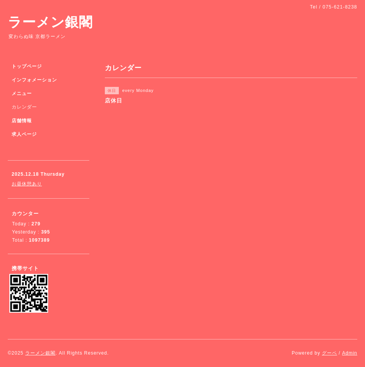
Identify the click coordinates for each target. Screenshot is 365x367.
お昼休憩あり (27, 184)
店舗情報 (22, 120)
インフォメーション (34, 80)
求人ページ (24, 134)
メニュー (22, 93)
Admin (349, 353)
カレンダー (24, 107)
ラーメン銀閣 (50, 21)
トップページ (27, 66)
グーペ (329, 353)
